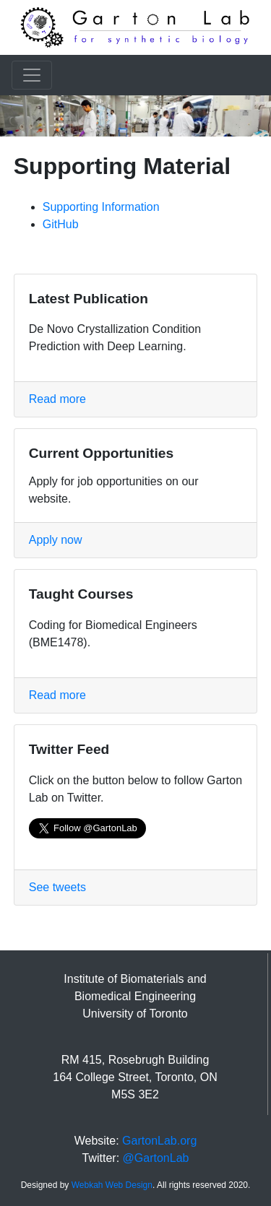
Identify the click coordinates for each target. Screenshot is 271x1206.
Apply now (55, 540)
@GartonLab (156, 1158)
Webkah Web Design (112, 1185)
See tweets (57, 887)
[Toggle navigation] (32, 75)
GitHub (61, 224)
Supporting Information (101, 207)
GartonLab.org (159, 1141)
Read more (57, 399)
